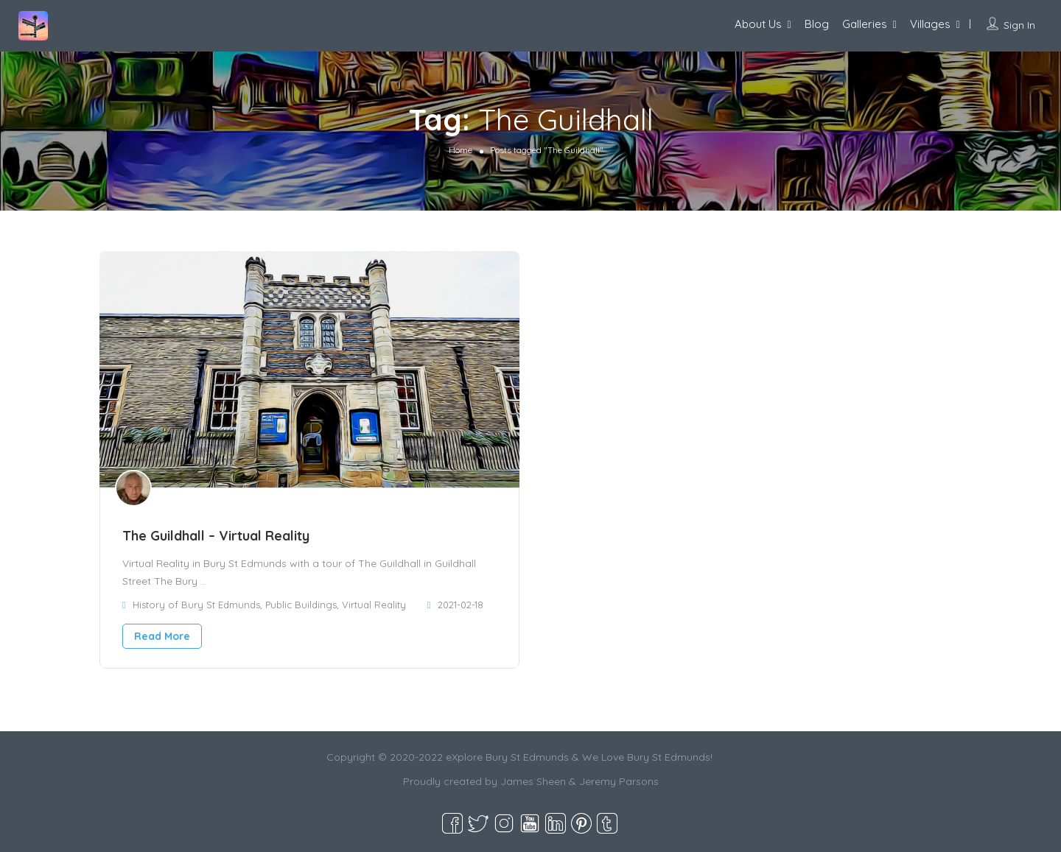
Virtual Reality (374, 604)
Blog (817, 24)
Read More (162, 636)
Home (460, 149)
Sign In (1019, 25)
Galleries (864, 24)
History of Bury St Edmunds (196, 604)
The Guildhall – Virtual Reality (215, 535)
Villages (930, 24)
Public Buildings (301, 604)
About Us (758, 24)
